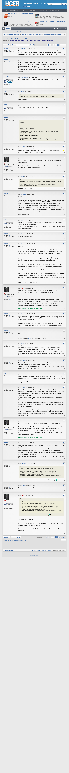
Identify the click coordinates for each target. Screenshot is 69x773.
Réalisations (42, 10)
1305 (9, 84)
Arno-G (5, 342)
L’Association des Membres (11, 10)
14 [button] (60, 45)
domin (5, 163)
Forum (23, 10)
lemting (5, 104)
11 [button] (53, 45)
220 (9, 93)
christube (6, 48)
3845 (9, 465)
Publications (32, 10)
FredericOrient (7, 76)
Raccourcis (4, 29)
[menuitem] (54, 28)
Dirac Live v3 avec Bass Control (15, 38)
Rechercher (5, 31)
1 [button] (48, 537)
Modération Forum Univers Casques (32, 40)
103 (9, 195)
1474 (9, 110)
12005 (10, 169)
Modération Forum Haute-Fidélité (17, 40)
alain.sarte (6, 193)
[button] (45, 45)
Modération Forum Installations (9, 41)
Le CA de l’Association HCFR (46, 40)
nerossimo (6, 462)
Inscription (20, 31)
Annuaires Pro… (53, 10)
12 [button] (55, 45)
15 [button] (63, 45)
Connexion (13, 31)
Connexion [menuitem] (63, 29)
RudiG (5, 91)
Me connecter (26, 6)
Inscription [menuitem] (66, 29)
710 (9, 375)
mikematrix (6, 59)
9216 (9, 61)
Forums (9, 28)
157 (9, 50)
